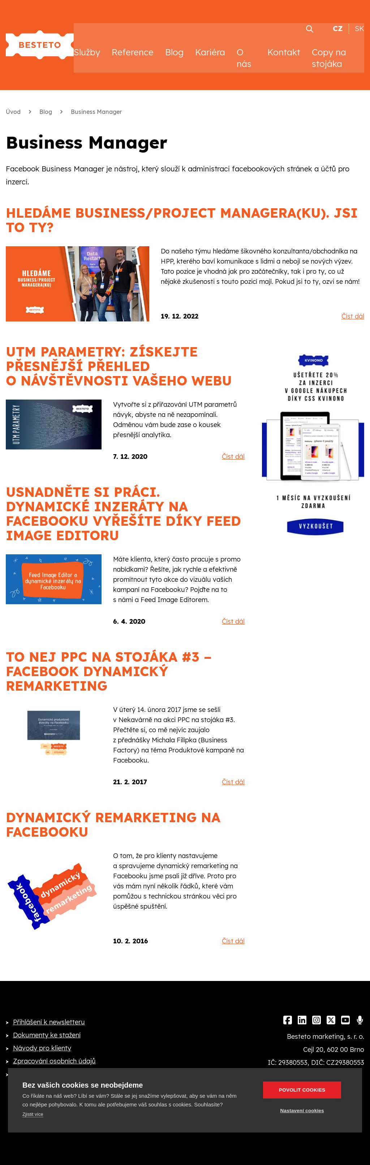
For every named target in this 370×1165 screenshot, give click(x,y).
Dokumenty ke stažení (47, 1029)
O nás (244, 52)
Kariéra (210, 46)
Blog (174, 46)
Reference (133, 46)
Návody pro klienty (42, 1042)
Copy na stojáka (329, 52)
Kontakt (283, 46)
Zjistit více (32, 1114)
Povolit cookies (304, 1090)
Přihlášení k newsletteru (49, 1016)
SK (359, 22)
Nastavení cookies (304, 1110)
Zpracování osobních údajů (54, 1055)
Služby (87, 46)
